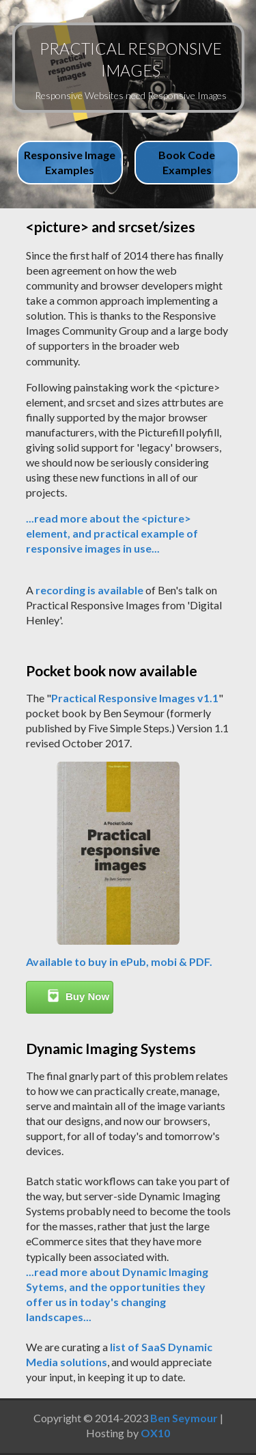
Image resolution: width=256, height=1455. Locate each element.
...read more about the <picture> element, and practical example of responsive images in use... (112, 533)
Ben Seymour (184, 1417)
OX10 (155, 1432)
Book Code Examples (186, 162)
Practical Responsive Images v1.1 (134, 697)
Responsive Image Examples (69, 162)
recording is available (89, 589)
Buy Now (78, 995)
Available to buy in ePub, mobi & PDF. (119, 961)
